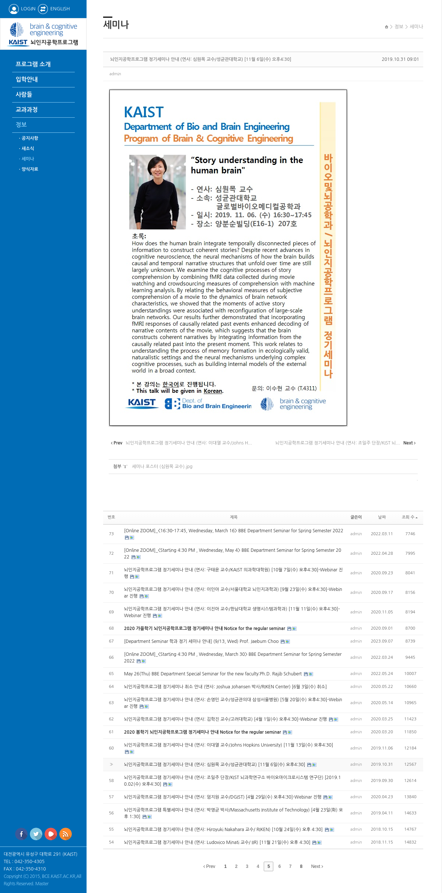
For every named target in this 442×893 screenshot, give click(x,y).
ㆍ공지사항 (28, 138)
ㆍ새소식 (26, 148)
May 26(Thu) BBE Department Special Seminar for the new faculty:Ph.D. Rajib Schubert (213, 674)
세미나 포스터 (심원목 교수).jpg (162, 466)
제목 (234, 517)
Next (317, 866)
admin (115, 74)
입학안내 (27, 79)
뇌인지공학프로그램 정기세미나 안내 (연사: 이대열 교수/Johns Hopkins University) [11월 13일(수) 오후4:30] (228, 745)
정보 (21, 125)
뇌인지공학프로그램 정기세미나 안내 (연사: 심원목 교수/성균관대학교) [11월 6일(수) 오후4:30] (200, 59)
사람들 (24, 94)
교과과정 (27, 110)
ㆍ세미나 (26, 159)
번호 (111, 517)
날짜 (382, 517)
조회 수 (410, 517)
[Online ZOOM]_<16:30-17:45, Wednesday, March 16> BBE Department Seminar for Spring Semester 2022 (233, 531)
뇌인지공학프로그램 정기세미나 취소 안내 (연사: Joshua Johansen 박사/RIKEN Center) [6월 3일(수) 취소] (225, 687)
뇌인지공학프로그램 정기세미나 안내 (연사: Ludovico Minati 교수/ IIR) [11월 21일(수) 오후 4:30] (218, 842)
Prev (209, 866)
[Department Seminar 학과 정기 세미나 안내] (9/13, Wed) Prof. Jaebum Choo (202, 641)
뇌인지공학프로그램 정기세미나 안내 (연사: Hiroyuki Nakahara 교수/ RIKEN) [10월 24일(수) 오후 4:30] (224, 829)
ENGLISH (54, 8)
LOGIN (21, 8)
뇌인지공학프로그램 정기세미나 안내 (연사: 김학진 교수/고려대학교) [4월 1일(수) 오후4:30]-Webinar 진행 (226, 719)
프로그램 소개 (33, 64)
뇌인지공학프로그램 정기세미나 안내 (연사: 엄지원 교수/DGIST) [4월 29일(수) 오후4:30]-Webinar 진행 (223, 797)
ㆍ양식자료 (28, 169)
